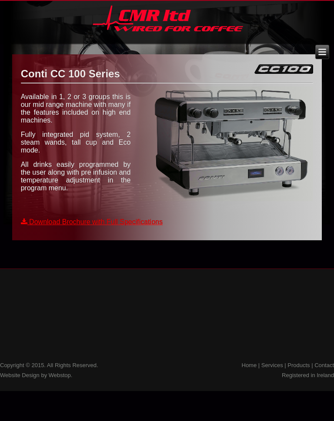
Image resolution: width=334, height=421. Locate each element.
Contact (324, 365)
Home (249, 365)
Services (272, 365)
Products (298, 365)
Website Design (20, 375)
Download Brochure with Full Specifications (92, 221)
